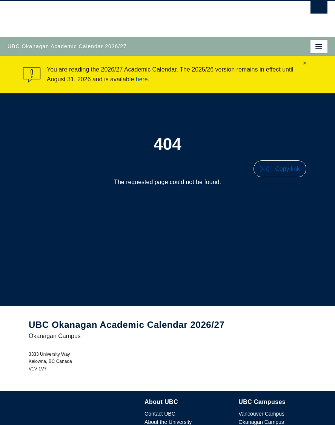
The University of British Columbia (120, 15)
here (142, 79)
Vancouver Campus (261, 414)
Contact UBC (159, 414)
